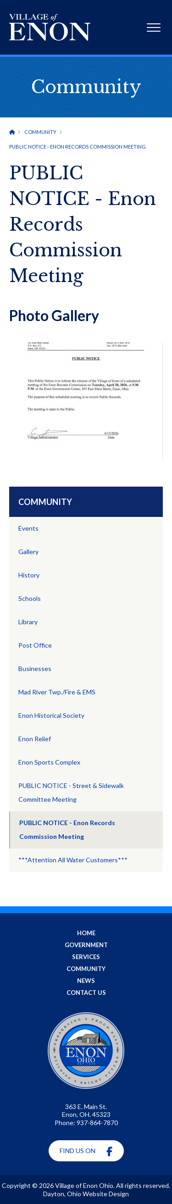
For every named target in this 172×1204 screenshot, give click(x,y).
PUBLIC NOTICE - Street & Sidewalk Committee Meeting (71, 792)
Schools (29, 598)
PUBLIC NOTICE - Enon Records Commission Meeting (67, 829)
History (28, 575)
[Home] (12, 132)
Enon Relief (34, 739)
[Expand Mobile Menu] (153, 29)
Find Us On (86, 1151)
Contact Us (86, 992)
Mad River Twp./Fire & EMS (56, 692)
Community (40, 132)
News (86, 980)
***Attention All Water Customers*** (73, 860)
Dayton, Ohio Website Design (86, 1194)
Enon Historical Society (51, 715)
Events (28, 528)
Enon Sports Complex (49, 762)
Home (86, 933)
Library (28, 622)
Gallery (28, 551)
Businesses (34, 668)
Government (86, 945)
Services (86, 956)
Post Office (35, 645)
